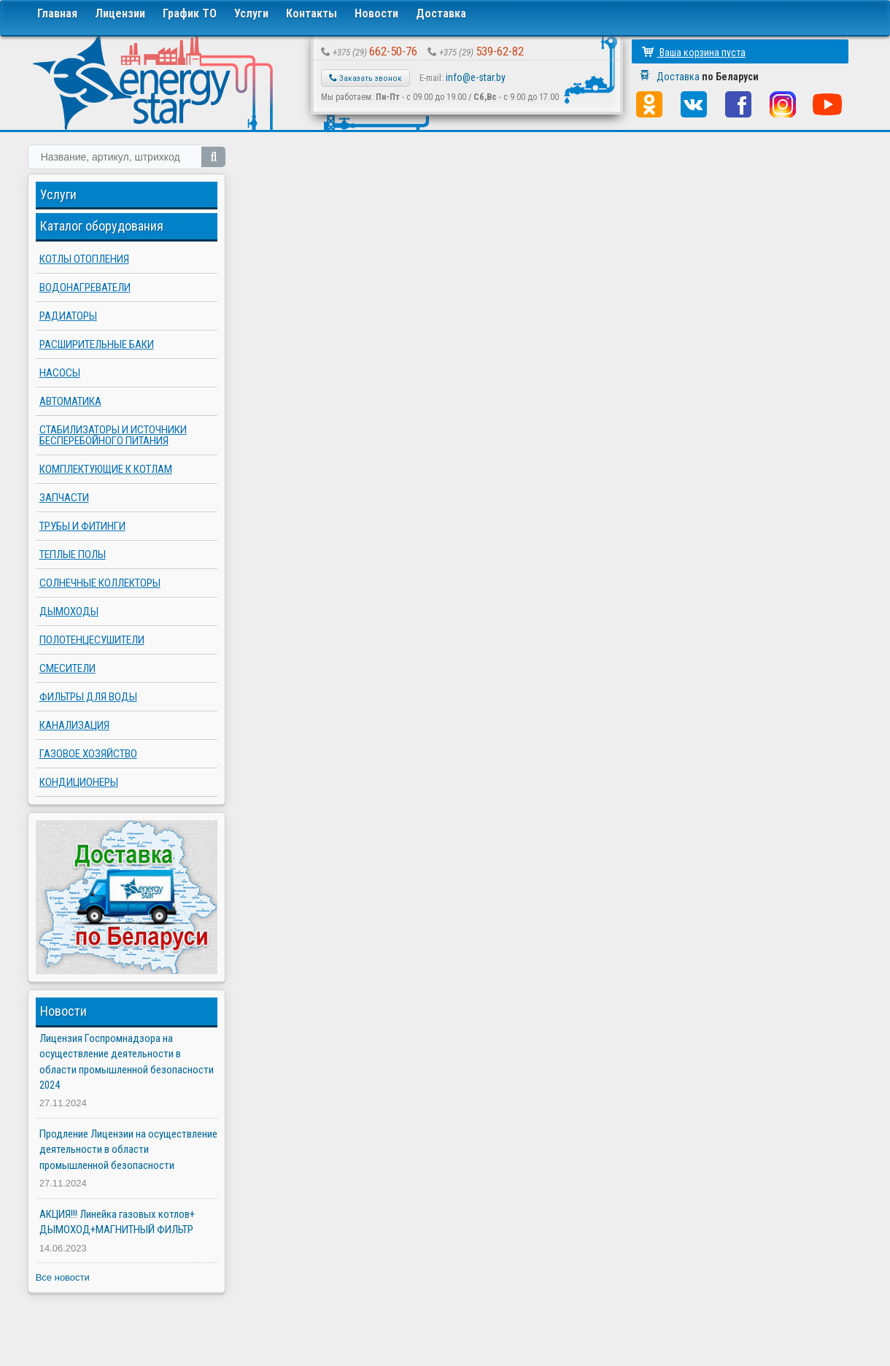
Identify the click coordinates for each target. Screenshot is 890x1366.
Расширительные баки (96, 344)
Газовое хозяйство (88, 753)
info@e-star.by (476, 77)
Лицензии (120, 13)
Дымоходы (68, 611)
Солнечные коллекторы (99, 583)
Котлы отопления (84, 259)
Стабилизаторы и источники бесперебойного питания (113, 435)
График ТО (190, 13)
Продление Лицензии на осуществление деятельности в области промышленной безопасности (128, 1149)
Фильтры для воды (88, 696)
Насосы (59, 372)
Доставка (441, 13)
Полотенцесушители (91, 640)
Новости (376, 13)
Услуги (251, 13)
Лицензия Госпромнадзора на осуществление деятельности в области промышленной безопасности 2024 (126, 1062)
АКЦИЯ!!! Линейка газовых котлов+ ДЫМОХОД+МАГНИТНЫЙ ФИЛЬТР (117, 1222)
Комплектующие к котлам (105, 469)
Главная (57, 13)
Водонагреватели (85, 287)
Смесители (67, 668)
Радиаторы (68, 316)
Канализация (74, 725)
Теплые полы (72, 554)
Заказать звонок (365, 78)
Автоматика (70, 401)
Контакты (311, 13)
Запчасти (64, 497)
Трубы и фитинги (82, 526)
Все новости (63, 1277)
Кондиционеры (78, 782)
